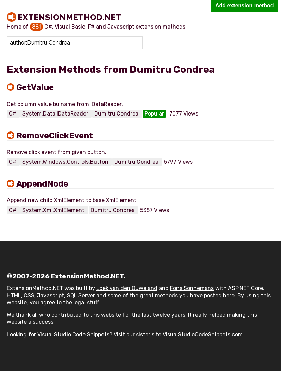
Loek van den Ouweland (126, 288)
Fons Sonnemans (192, 288)
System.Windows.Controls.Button (66, 162)
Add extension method (244, 5)
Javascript (120, 26)
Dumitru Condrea (117, 113)
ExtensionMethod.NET (69, 17)
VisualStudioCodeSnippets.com (203, 334)
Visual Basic (70, 26)
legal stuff (86, 302)
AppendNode (42, 184)
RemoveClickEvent (54, 135)
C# (48, 26)
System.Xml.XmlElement (54, 210)
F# (91, 26)
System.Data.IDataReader (56, 113)
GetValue (35, 87)
